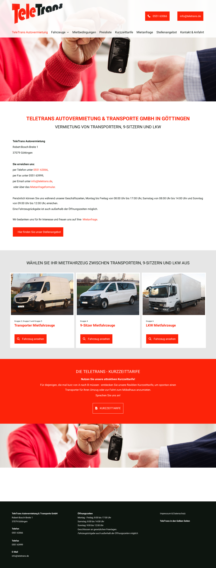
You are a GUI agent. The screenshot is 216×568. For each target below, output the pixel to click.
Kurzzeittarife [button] (108, 408)
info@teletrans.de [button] (190, 16)
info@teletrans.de (20, 556)
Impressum (165, 513)
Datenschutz (179, 513)
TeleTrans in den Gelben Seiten (175, 521)
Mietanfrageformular (42, 187)
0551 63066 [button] (157, 16)
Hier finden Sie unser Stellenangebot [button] (39, 232)
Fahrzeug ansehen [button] (30, 339)
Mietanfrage (90, 219)
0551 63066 (17, 532)
